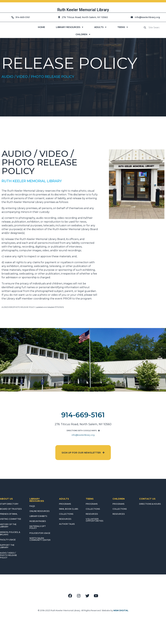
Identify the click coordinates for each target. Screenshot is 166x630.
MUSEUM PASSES (37, 521)
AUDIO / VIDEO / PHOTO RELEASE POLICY (8, 555)
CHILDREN (83, 34)
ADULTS (100, 27)
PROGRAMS (65, 504)
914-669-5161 (83, 415)
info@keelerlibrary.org (83, 435)
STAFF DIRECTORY (9, 504)
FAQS (32, 506)
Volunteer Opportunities (94, 520)
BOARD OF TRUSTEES (11, 509)
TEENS (122, 27)
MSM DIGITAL (120, 610)
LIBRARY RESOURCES (69, 27)
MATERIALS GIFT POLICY (37, 527)
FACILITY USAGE (8, 539)
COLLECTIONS (66, 514)
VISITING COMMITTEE (10, 519)
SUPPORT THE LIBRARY (7, 546)
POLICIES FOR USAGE (39, 533)
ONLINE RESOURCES (39, 511)
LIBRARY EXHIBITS (38, 516)
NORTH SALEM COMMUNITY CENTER (39, 539)
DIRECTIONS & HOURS (150, 504)
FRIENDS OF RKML (9, 514)
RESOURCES (65, 519)
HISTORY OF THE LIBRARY (8, 525)
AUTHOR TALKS (67, 524)
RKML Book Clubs (68, 509)
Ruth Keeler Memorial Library (83, 10)
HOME (41, 27)
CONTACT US (147, 498)
